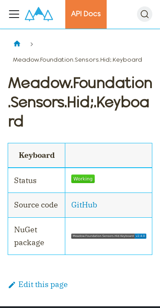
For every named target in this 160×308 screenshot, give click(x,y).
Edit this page (38, 284)
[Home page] (17, 44)
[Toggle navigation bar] (14, 14)
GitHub (84, 205)
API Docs (86, 13)
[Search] (144, 14)
